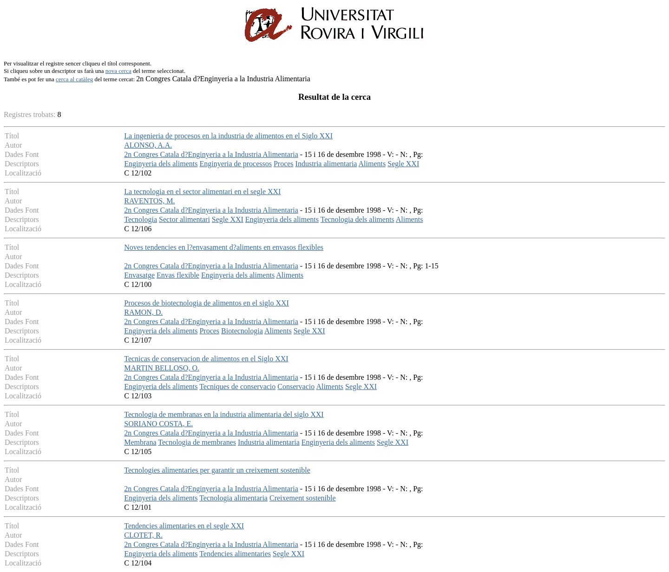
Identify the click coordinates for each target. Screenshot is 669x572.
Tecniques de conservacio (237, 386)
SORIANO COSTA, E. (158, 424)
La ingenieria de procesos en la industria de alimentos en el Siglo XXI (228, 136)
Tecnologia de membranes (197, 442)
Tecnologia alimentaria (233, 498)
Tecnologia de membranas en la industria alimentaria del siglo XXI (223, 414)
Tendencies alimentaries (235, 554)
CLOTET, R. (143, 535)
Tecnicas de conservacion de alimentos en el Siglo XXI (206, 359)
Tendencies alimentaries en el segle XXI (184, 526)
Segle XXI (403, 164)
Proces (284, 164)
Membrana (140, 442)
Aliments (372, 164)
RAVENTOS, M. (149, 201)
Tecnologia (140, 219)
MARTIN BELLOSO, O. (161, 368)
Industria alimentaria (326, 164)
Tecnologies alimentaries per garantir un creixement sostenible (217, 470)
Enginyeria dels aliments (160, 164)
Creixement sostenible (302, 498)
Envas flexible (178, 275)
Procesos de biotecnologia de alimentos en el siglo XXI (206, 303)
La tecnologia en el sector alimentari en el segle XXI (202, 191)
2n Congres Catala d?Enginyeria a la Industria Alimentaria (211, 154)
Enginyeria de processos (235, 164)
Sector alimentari (184, 219)
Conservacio (296, 386)
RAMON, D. (143, 312)
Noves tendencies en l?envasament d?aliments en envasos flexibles (223, 247)
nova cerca (118, 70)
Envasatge (139, 275)
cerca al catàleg (74, 79)
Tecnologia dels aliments (357, 219)
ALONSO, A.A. (148, 145)
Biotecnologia (242, 331)
